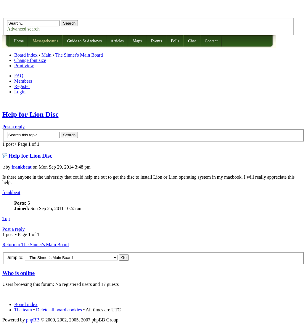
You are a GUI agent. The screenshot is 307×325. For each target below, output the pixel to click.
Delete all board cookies (59, 309)
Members (23, 81)
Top (6, 218)
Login (19, 91)
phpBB (32, 319)
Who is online (18, 273)
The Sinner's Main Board (79, 54)
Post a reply (13, 126)
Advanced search (23, 28)
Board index (26, 54)
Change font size (30, 60)
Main (46, 54)
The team (23, 309)
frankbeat (22, 166)
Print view (24, 65)
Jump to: (15, 257)
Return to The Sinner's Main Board (35, 244)
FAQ (18, 75)
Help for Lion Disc (30, 114)
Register (22, 86)
